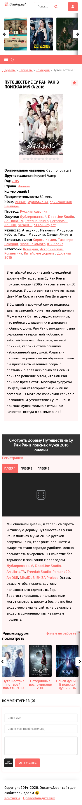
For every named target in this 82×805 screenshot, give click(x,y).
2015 (15, 181)
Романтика (13, 253)
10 (57, 159)
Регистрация (12, 457)
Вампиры (11, 206)
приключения (61, 202)
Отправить (28, 762)
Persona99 (59, 221)
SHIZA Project (45, 225)
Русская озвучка (33, 211)
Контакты (12, 798)
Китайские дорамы (39, 253)
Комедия (30, 249)
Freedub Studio (37, 221)
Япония (24, 186)
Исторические (51, 249)
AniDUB (10, 225)
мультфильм (38, 202)
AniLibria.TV (13, 221)
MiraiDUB (25, 225)
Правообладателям (39, 798)
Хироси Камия (44, 239)
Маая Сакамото (32, 244)
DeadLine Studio (61, 216)
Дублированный (33, 216)
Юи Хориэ (55, 244)
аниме (20, 202)
